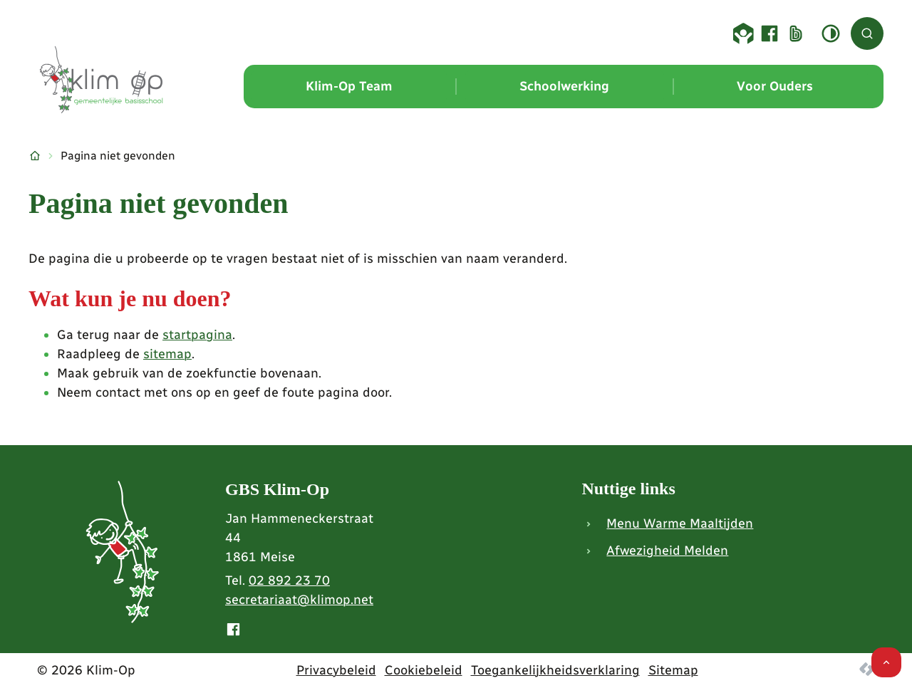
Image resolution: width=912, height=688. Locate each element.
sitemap (167, 354)
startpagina (197, 335)
